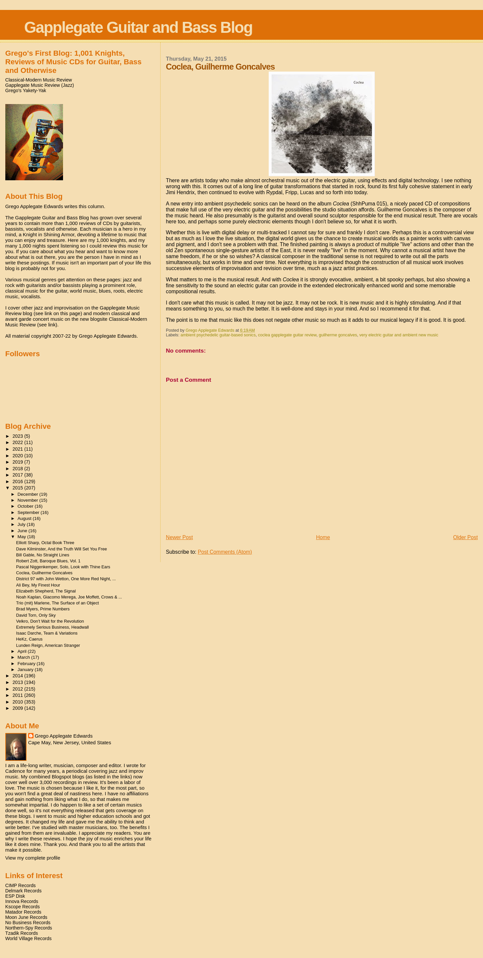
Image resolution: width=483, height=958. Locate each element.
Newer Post (179, 537)
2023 (19, 436)
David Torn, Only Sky (36, 615)
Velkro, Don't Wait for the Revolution (50, 621)
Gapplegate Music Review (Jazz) (39, 85)
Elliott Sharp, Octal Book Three (45, 542)
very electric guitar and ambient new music (398, 335)
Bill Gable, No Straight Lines (42, 554)
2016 (19, 481)
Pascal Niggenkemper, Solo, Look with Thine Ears (63, 566)
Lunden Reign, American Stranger (48, 645)
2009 (19, 708)
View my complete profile (32, 858)
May (22, 536)
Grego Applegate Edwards (64, 736)
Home (323, 537)
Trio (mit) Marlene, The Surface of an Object (57, 602)
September (29, 512)
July (22, 524)
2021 (19, 449)
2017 (19, 475)
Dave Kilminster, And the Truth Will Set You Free (61, 548)
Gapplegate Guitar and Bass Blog (138, 27)
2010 (19, 701)
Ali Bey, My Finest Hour (38, 585)
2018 (19, 468)
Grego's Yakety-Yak (25, 90)
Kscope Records (22, 906)
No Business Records (27, 922)
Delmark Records (23, 890)
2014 (19, 675)
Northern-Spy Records (28, 927)
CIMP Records (20, 885)
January (26, 669)
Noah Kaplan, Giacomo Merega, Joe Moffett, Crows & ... (69, 596)
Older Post (465, 537)
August (25, 518)
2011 (19, 695)
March (24, 657)
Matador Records (23, 912)
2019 (19, 462)
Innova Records (21, 901)
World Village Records (28, 938)
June (23, 530)
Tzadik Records (21, 933)
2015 (19, 487)
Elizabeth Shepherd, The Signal (46, 591)
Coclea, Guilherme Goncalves (44, 572)
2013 (19, 682)
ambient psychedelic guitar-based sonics (218, 335)
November (28, 500)
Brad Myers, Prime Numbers (43, 608)
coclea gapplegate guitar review (287, 335)
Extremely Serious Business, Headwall (52, 627)
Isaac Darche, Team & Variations (47, 633)
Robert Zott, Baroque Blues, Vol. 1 (48, 560)
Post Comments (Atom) (225, 552)
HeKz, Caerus (29, 639)
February (27, 663)
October (26, 506)
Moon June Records (26, 917)
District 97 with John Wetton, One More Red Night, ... (66, 578)
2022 (19, 442)
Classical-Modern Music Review (38, 80)
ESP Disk (15, 896)
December (28, 494)
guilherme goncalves (338, 335)
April (23, 651)
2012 (19, 689)
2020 (19, 455)
